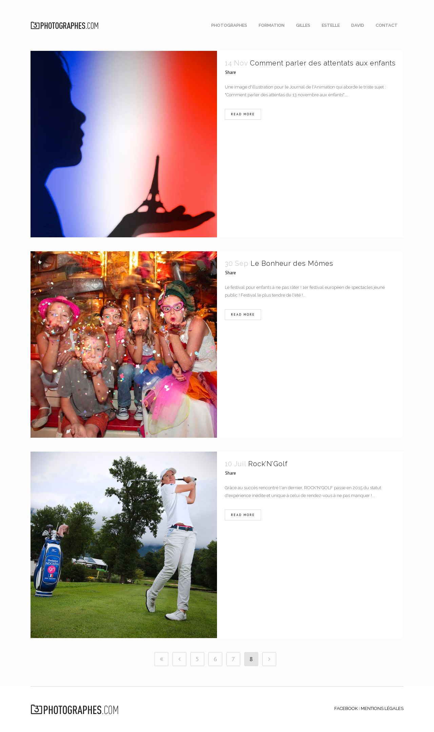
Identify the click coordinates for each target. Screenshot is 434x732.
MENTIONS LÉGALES (382, 708)
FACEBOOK (346, 708)
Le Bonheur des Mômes (292, 263)
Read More (243, 114)
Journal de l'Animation (312, 87)
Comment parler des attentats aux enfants (323, 63)
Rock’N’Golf (268, 464)
